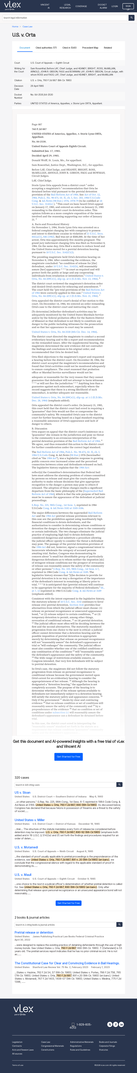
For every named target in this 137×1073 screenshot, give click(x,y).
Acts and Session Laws (23, 1050)
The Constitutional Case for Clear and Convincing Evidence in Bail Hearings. (67, 963)
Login (115, 6)
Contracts (17, 1046)
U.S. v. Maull (23, 875)
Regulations (76, 1046)
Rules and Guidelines (80, 1050)
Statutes (103, 1050)
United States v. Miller (30, 820)
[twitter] (109, 1024)
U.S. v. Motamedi (26, 847)
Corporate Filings (107, 1046)
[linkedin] (121, 1024)
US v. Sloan (22, 792)
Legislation (17, 1042)
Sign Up (128, 7)
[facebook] (115, 1024)
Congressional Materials (52, 1046)
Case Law (45, 1042)
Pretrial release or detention (34, 932)
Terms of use (17, 1065)
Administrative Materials (81, 1042)
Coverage (81, 6)
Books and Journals (108, 1042)
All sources (17, 1054)
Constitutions (47, 1050)
